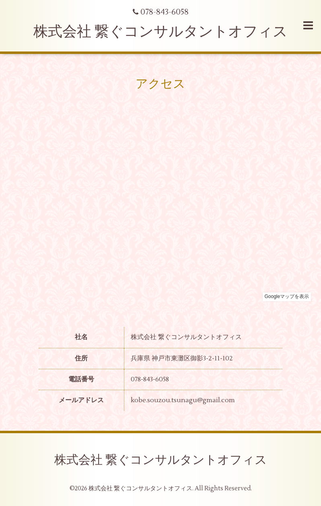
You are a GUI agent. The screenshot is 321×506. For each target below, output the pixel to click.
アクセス (160, 84)
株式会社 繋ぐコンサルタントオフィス (160, 32)
